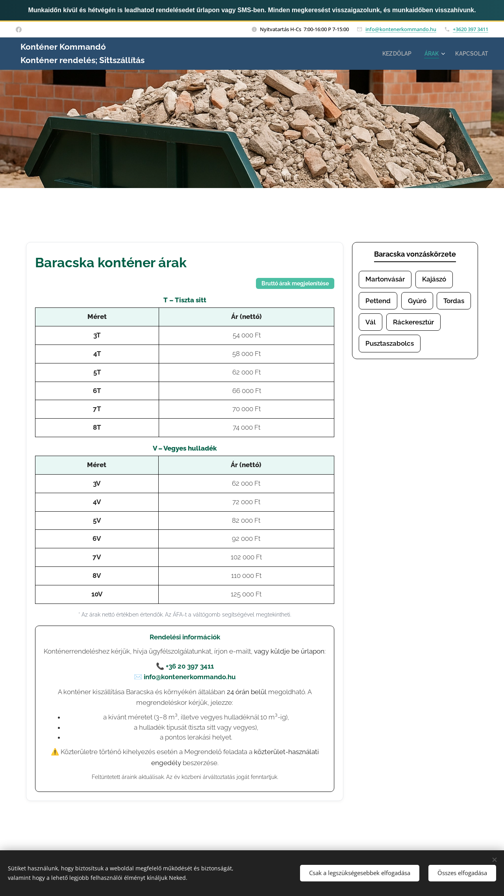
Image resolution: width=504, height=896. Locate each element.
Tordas (453, 301)
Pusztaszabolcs (389, 344)
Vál (370, 322)
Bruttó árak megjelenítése (295, 283)
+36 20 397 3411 (190, 666)
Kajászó (434, 279)
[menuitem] (395, 53)
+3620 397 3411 (470, 29)
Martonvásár (385, 279)
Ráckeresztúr (413, 322)
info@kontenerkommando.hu (400, 29)
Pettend (378, 301)
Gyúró (417, 301)
